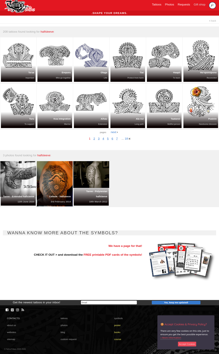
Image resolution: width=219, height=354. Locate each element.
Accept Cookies (187, 344)
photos (64, 325)
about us (11, 325)
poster (117, 325)
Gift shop (199, 4)
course (117, 339)
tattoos (64, 318)
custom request (68, 339)
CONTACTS (13, 318)
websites (11, 332)
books (117, 332)
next (114, 132)
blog (63, 332)
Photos (169, 4)
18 (127, 138)
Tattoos (156, 4)
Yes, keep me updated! (176, 302)
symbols (118, 318)
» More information (170, 337)
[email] (109, 302)
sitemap (11, 339)
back (212, 20)
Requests (184, 4)
